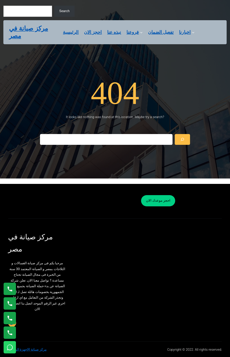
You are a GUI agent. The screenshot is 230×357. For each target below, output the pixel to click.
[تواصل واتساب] (10, 347)
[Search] (182, 139)
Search (64, 11)
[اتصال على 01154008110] (10, 289)
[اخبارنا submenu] (193, 32)
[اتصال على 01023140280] (10, 318)
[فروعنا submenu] (141, 32)
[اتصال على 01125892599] (10, 332)
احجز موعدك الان (158, 200)
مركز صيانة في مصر (28, 32)
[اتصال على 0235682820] (10, 303)
